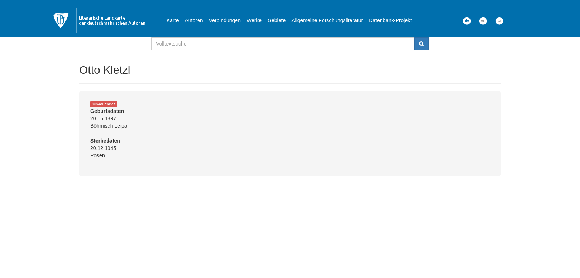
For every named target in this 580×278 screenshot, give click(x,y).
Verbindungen (225, 20)
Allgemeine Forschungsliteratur (327, 20)
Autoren (194, 20)
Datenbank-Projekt (390, 20)
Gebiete (276, 20)
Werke (254, 20)
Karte (172, 20)
